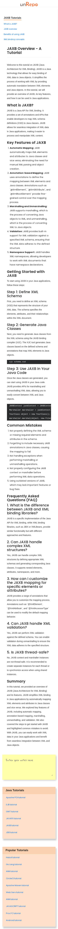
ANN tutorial (12, 871)
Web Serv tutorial (14, 892)
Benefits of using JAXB (14, 34)
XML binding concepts (14, 39)
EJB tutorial (11, 804)
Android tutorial (13, 920)
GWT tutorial (12, 811)
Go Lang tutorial (14, 864)
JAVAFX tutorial (13, 818)
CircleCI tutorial (13, 878)
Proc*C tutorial (13, 913)
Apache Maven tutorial (17, 885)
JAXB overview (10, 29)
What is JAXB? (10, 24)
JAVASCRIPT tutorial (16, 906)
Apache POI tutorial (15, 797)
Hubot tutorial (12, 857)
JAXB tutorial (12, 825)
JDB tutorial (11, 832)
